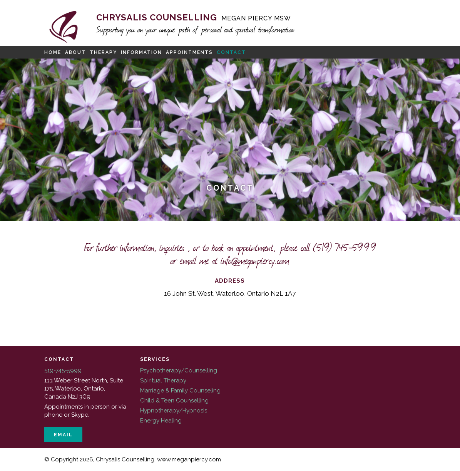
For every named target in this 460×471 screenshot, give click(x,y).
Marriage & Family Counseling (180, 390)
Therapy (103, 52)
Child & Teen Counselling (174, 400)
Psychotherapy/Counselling (178, 370)
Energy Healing (161, 420)
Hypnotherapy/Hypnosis (173, 410)
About (75, 52)
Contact (231, 52)
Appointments (189, 52)
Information (141, 52)
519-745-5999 (63, 370)
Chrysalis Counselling (193, 17)
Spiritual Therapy (163, 380)
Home (52, 52)
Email (63, 434)
